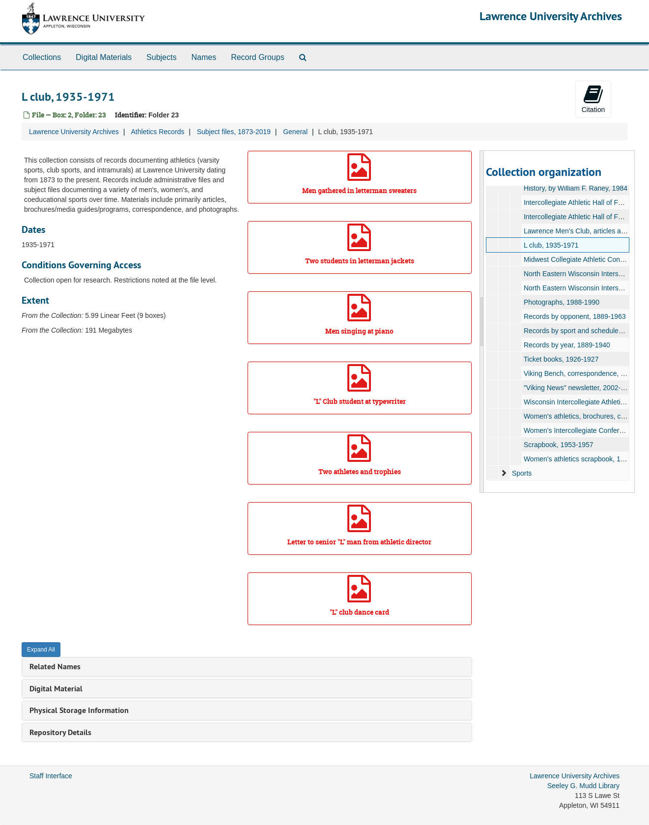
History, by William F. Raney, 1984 (575, 188)
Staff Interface (50, 776)
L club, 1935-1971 (551, 245)
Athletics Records (157, 132)
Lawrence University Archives (551, 16)
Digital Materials (104, 57)
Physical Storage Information (79, 710)
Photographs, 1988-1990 (561, 302)
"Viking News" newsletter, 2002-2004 (580, 388)
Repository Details (60, 732)
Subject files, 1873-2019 (234, 132)
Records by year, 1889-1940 (567, 345)
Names (203, 57)
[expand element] (503, 473)
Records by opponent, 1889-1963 (575, 316)
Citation (593, 99)
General (295, 132)
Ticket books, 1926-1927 (561, 359)
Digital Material (56, 688)
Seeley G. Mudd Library (583, 786)
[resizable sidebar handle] (482, 321)
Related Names (55, 666)
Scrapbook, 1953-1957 (558, 445)
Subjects (161, 57)
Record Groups (257, 57)
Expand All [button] (41, 649)
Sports (522, 473)
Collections (42, 57)
